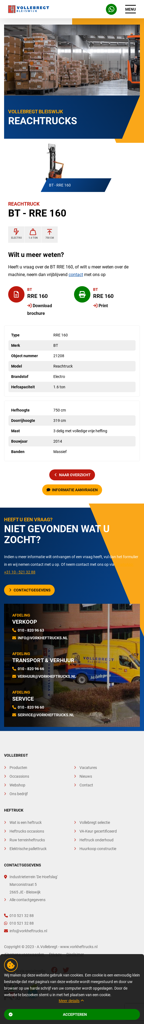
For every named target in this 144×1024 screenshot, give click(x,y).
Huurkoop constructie (97, 849)
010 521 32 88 (19, 915)
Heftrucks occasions (27, 831)
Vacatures (88, 767)
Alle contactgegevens (27, 900)
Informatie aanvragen (72, 490)
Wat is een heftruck (26, 822)
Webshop (17, 785)
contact (76, 274)
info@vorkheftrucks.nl (43, 638)
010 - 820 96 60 (31, 707)
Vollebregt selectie (94, 822)
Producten (18, 767)
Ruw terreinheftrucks (27, 840)
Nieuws (85, 776)
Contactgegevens (30, 590)
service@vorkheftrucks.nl (46, 715)
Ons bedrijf (19, 794)
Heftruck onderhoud (96, 840)
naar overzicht (73, 475)
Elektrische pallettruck (28, 849)
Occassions (19, 776)
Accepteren (48, 1014)
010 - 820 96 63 (31, 630)
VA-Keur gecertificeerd (98, 831)
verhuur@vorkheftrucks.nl (47, 676)
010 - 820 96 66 (31, 669)
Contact (86, 785)
